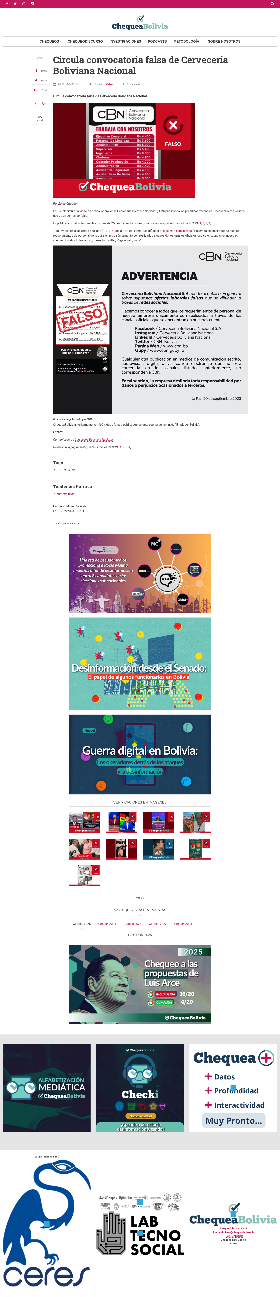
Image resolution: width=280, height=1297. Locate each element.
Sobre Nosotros (224, 41)
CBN (58, 470)
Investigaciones (125, 41)
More (139, 897)
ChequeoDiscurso (85, 41)
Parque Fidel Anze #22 (233, 1228)
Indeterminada (65, 494)
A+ (44, 104)
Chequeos (49, 41)
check (40, 57)
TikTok (70, 470)
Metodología (186, 41)
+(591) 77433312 (233, 1236)
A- (36, 103)
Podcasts (157, 41)
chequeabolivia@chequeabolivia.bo (233, 1232)
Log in (58, 523)
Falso (109, 84)
